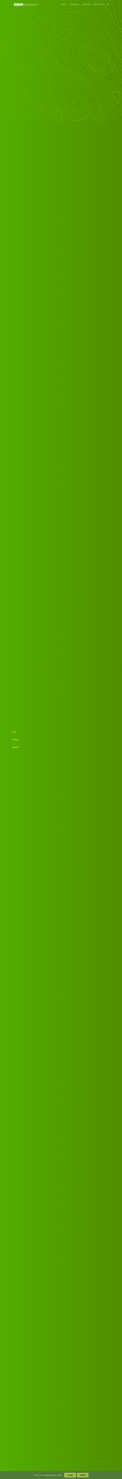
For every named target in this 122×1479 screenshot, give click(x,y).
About (64, 4)
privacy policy (49, 1475)
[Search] (108, 4)
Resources (99, 4)
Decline (83, 1475)
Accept (70, 1475)
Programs (75, 4)
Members (87, 4)
